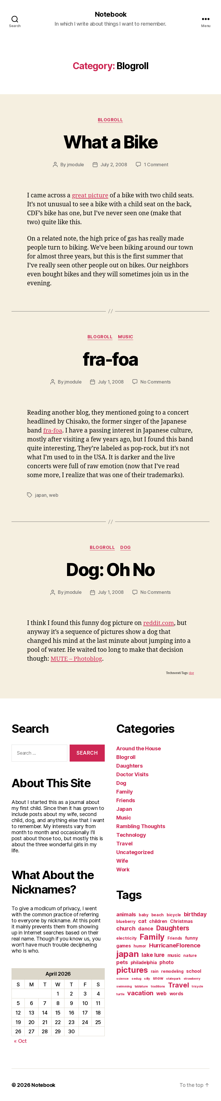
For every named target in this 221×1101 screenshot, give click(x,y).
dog (191, 673)
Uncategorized (135, 852)
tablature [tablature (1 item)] (141, 986)
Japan (124, 809)
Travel (124, 843)
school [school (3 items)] (193, 971)
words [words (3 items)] (176, 993)
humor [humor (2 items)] (140, 945)
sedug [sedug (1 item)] (136, 978)
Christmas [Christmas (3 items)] (181, 921)
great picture (90, 195)
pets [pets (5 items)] (122, 962)
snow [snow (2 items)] (158, 978)
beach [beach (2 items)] (157, 914)
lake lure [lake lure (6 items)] (153, 954)
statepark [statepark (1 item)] (173, 978)
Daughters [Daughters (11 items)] (173, 928)
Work (122, 869)
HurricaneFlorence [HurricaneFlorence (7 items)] (175, 945)
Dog (126, 547)
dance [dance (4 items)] (145, 928)
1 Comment (156, 165)
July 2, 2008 (113, 165)
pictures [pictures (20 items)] (132, 970)
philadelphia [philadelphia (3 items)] (144, 962)
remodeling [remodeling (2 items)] (172, 971)
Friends (125, 800)
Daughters (129, 765)
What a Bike (110, 142)
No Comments (155, 382)
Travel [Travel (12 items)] (178, 985)
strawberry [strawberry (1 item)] (192, 978)
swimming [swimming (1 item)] (124, 986)
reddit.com (159, 623)
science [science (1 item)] (122, 978)
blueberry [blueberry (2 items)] (126, 921)
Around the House (138, 748)
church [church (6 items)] (125, 928)
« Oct (20, 1041)
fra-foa (110, 359)
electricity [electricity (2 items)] (126, 938)
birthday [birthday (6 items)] (195, 914)
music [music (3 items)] (174, 955)
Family (124, 791)
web (53, 495)
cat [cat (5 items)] (142, 920)
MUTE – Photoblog (77, 658)
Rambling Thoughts (140, 826)
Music (126, 337)
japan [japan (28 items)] (127, 954)
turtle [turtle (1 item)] (120, 994)
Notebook (110, 14)
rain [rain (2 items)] (155, 971)
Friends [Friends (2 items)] (174, 938)
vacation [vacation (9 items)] (140, 992)
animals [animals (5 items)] (126, 914)
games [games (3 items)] (123, 945)
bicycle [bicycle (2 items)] (174, 914)
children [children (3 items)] (158, 921)
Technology (131, 835)
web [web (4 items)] (161, 993)
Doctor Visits (132, 774)
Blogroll (110, 119)
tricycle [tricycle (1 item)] (197, 986)
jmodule (75, 165)
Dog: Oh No (110, 569)
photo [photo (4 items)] (166, 962)
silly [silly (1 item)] (147, 978)
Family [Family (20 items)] (152, 936)
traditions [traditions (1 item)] (158, 986)
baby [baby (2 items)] (143, 914)
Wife (122, 861)
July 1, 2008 (111, 382)
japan (41, 495)
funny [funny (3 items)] (191, 938)
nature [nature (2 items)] (190, 955)
